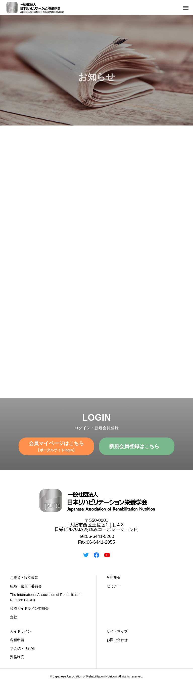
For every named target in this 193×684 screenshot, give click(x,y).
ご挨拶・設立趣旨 (24, 578)
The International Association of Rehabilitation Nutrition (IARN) (45, 597)
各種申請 (17, 640)
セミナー (114, 586)
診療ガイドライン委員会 (29, 608)
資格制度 (17, 657)
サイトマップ (117, 631)
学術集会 (114, 578)
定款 (13, 617)
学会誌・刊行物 (22, 648)
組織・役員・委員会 (26, 586)
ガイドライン (20, 631)
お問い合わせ (117, 640)
